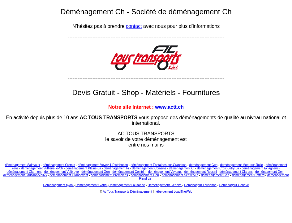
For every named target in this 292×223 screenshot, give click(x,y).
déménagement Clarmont (23, 171)
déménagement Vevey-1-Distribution (103, 165)
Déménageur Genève (234, 185)
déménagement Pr (116, 168)
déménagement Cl (181, 168)
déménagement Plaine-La (83, 168)
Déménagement (141, 191)
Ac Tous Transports (116, 191)
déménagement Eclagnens (260, 168)
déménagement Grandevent (68, 175)
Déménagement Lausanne (127, 185)
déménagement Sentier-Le (180, 175)
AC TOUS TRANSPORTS (108, 117)
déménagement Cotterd (248, 175)
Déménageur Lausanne (200, 185)
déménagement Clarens (236, 171)
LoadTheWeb (183, 191)
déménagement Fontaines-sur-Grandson (159, 165)
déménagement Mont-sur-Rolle (241, 165)
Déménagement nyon (58, 185)
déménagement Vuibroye (61, 171)
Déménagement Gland (91, 185)
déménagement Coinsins (149, 168)
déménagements (197, 117)
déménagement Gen (203, 165)
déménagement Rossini (200, 171)
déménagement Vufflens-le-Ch (42, 168)
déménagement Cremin (59, 165)
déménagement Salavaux (22, 165)
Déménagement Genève (165, 185)
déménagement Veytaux (165, 171)
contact (134, 26)
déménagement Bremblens (109, 175)
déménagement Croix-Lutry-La (218, 168)
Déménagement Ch (93, 11)
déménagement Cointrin (128, 171)
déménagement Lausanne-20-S (25, 175)
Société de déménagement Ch (181, 11)
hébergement (164, 191)
